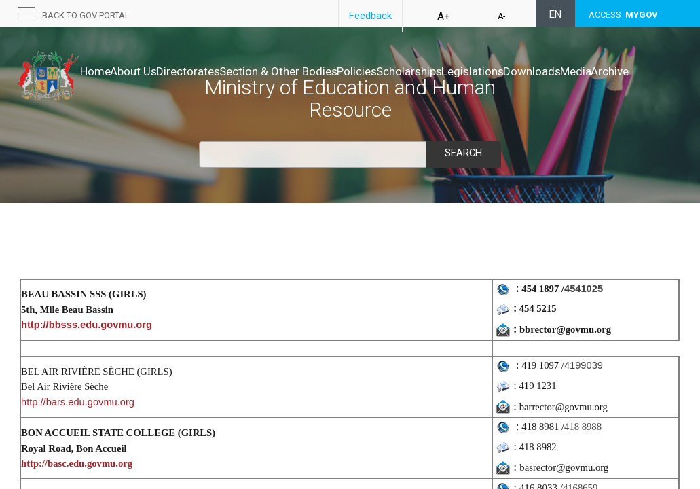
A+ (443, 16)
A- (501, 16)
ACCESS (623, 15)
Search (463, 153)
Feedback (370, 16)
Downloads (632, 71)
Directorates (216, 71)
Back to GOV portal (86, 15)
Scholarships (480, 71)
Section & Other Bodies (321, 71)
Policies (414, 71)
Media (95, 85)
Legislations (558, 71)
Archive (144, 85)
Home (95, 71)
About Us (147, 71)
